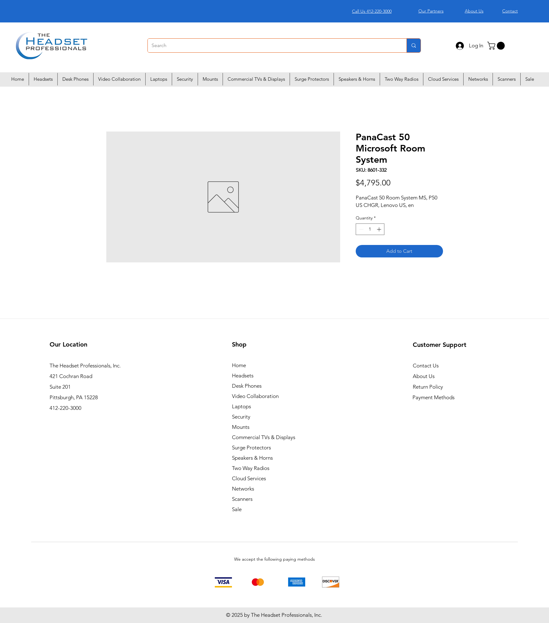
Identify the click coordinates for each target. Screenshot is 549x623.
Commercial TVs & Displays (263, 437)
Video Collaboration (255, 396)
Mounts (240, 427)
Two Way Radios (250, 468)
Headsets (242, 375)
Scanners (242, 499)
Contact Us (426, 365)
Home (239, 365)
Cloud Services (249, 478)
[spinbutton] (370, 229)
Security (241, 417)
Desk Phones (247, 386)
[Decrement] (360, 229)
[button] (497, 46)
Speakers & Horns (252, 458)
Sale (237, 509)
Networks (243, 489)
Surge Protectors (251, 447)
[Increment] (379, 229)
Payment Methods (434, 397)
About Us (424, 376)
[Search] (272, 45)
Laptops (241, 406)
